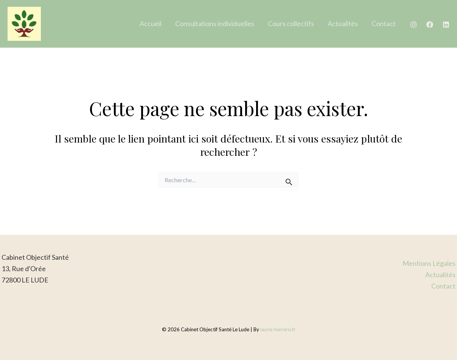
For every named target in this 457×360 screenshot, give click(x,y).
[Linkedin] (446, 24)
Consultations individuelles (214, 23)
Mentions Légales (429, 263)
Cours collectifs (291, 23)
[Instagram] (413, 24)
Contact (384, 23)
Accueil (151, 23)
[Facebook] (429, 24)
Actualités (343, 23)
